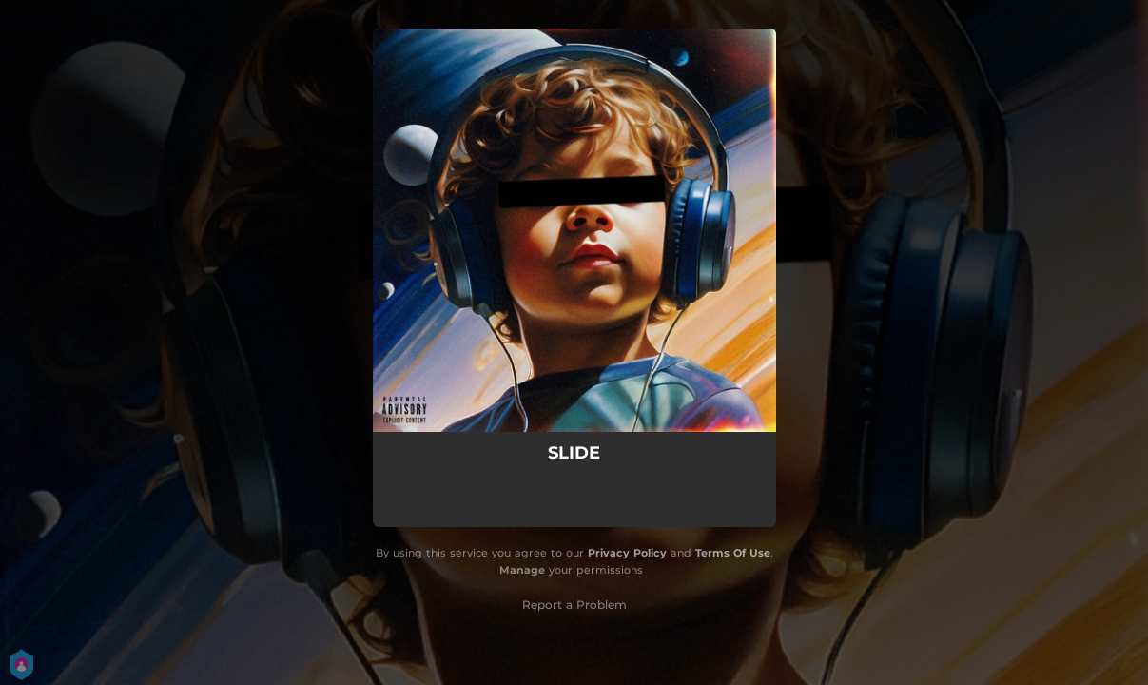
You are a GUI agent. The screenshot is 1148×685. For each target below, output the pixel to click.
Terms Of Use (732, 552)
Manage (522, 570)
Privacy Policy (627, 552)
